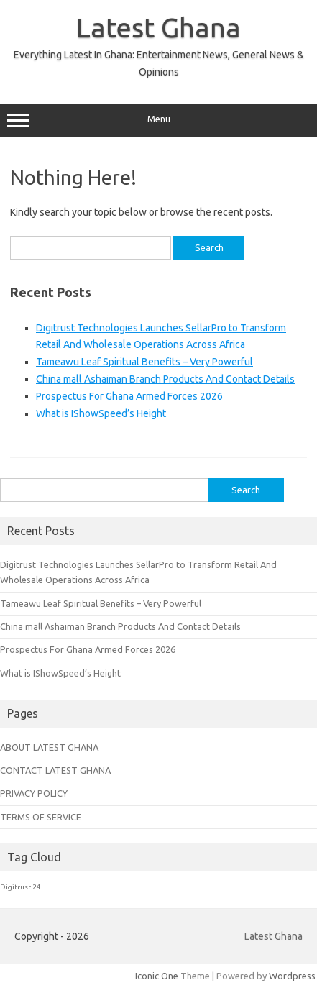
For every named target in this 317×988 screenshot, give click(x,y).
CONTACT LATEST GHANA (55, 770)
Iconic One (156, 976)
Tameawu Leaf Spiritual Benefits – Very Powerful (144, 361)
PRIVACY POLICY (34, 793)
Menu (158, 121)
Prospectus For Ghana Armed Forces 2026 (129, 396)
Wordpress (292, 976)
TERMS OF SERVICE (40, 817)
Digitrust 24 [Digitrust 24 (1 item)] (20, 887)
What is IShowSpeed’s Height (101, 413)
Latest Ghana (158, 27)
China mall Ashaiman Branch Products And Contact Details (165, 379)
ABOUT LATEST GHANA (49, 747)
